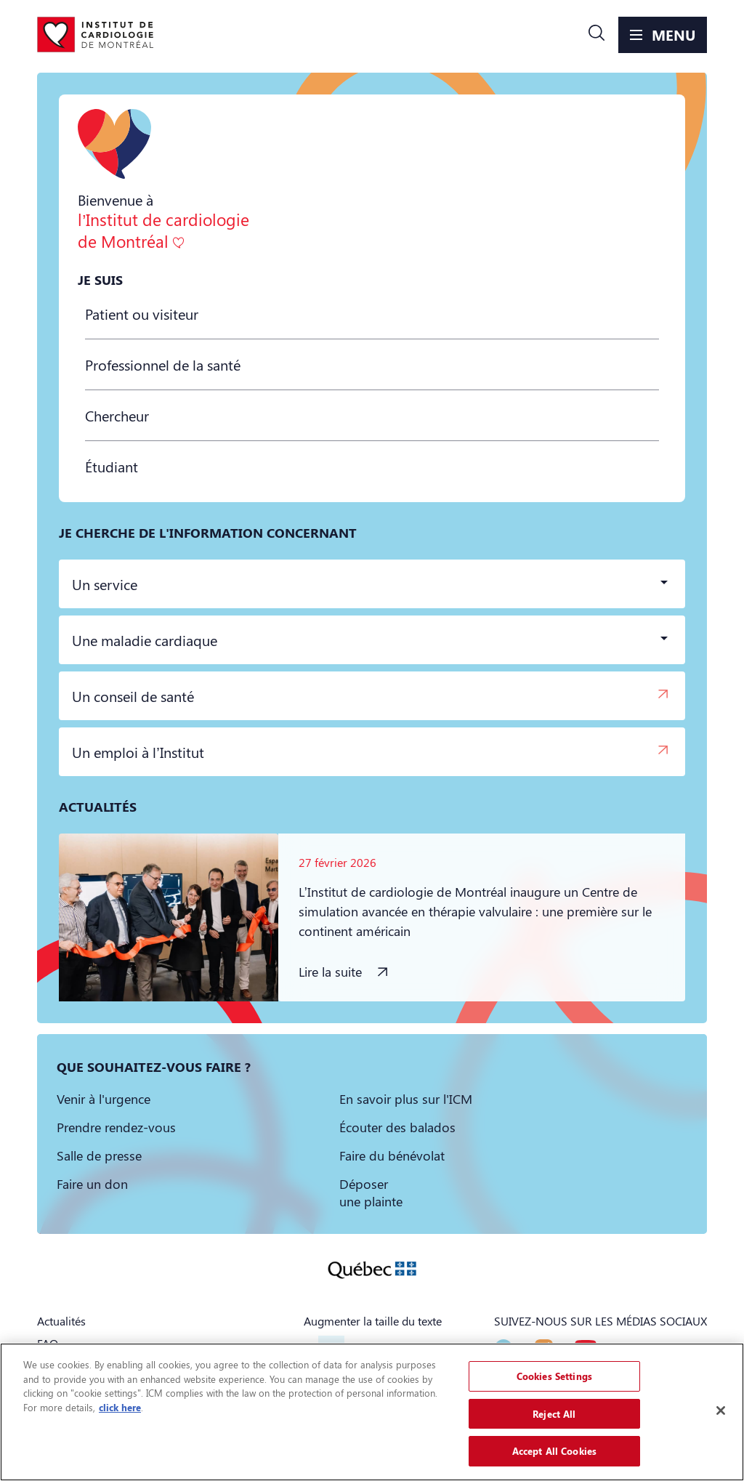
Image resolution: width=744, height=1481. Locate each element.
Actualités (61, 1320)
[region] (372, 1412)
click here (120, 1407)
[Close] (721, 1410)
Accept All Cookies (554, 1451)
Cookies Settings (554, 1376)
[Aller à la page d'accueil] (95, 35)
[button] (596, 35)
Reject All (554, 1414)
